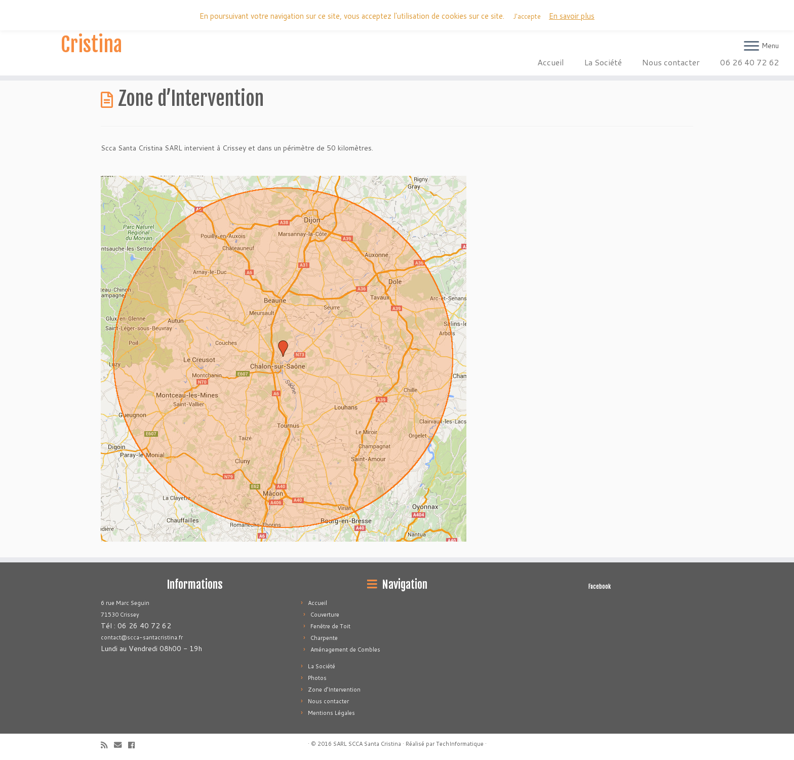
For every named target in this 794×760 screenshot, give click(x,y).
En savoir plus (571, 16)
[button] (283, 359)
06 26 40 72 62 (749, 62)
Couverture (324, 615)
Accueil (550, 62)
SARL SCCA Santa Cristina (91, 32)
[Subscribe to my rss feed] (107, 745)
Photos (317, 678)
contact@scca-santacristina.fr (142, 637)
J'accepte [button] (527, 16)
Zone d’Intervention (334, 690)
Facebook (599, 586)
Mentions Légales (331, 713)
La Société (603, 62)
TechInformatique (460, 744)
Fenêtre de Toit (330, 626)
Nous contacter (671, 62)
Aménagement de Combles (345, 649)
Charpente (324, 638)
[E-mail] (121, 745)
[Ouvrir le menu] (751, 46)
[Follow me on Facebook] (134, 745)
